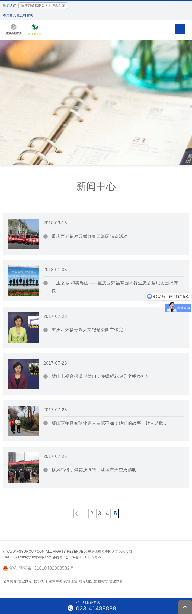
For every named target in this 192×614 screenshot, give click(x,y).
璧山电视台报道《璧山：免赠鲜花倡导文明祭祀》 (101, 376)
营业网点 (25, 581)
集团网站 (101, 581)
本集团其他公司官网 (18, 15)
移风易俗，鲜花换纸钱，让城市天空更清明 (94, 469)
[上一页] (76, 513)
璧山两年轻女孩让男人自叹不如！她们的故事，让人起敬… (110, 423)
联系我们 (40, 581)
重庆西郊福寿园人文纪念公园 (110, 551)
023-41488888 (92, 608)
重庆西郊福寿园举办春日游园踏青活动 (90, 236)
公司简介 (10, 581)
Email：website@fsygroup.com (27, 557)
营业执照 (116, 581)
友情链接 (70, 581)
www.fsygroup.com (25, 551)
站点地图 (85, 581)
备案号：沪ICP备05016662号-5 (77, 557)
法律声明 (55, 581)
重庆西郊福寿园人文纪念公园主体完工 (90, 329)
